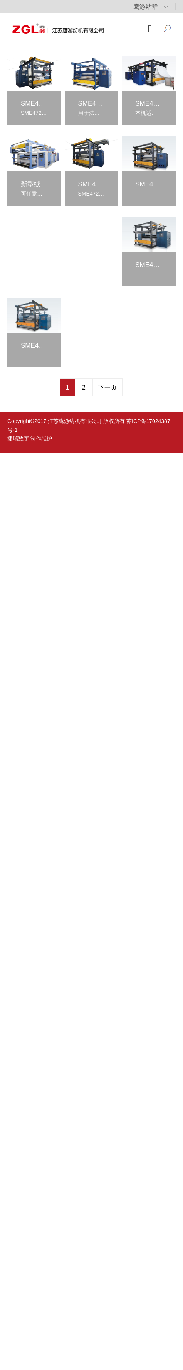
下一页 (107, 387)
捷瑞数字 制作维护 (29, 438)
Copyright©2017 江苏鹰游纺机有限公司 (54, 421)
